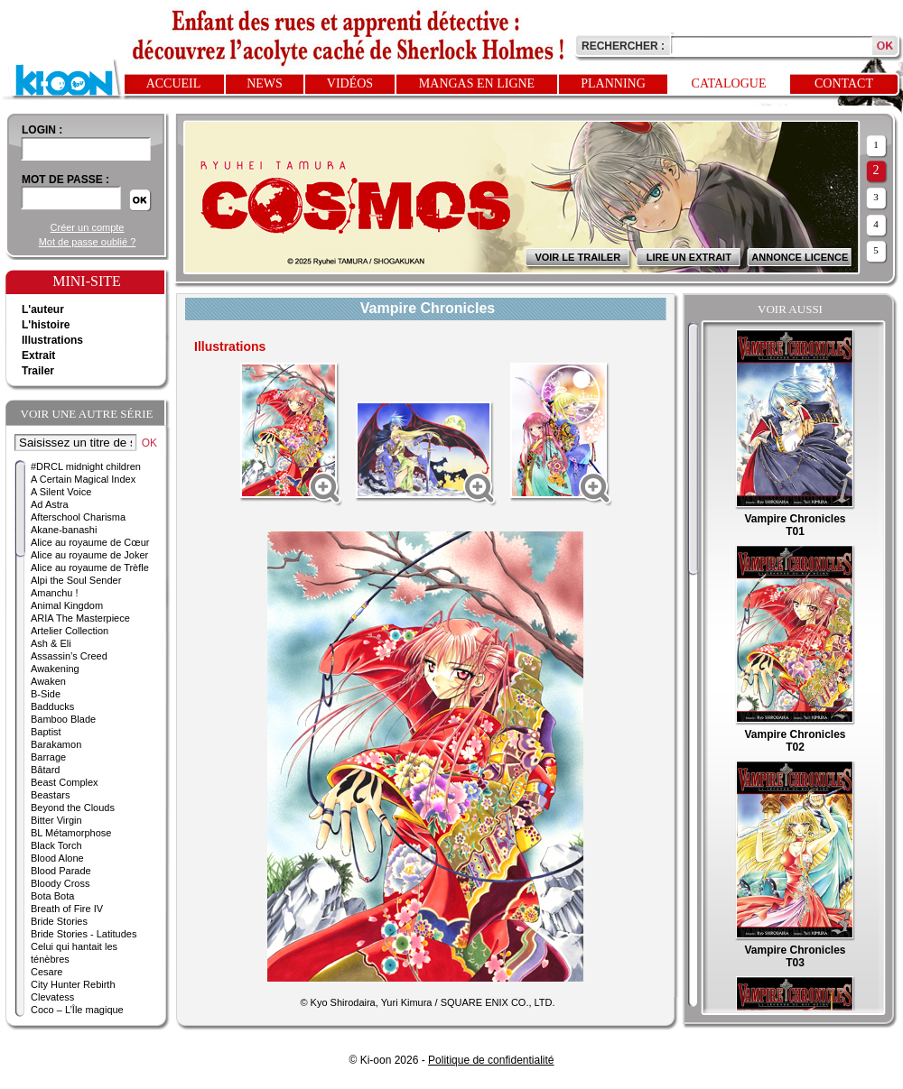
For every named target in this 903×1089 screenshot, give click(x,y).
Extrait (38, 355)
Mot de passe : (65, 179)
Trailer (38, 371)
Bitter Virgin (56, 820)
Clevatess (52, 997)
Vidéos (350, 83)
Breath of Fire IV (67, 908)
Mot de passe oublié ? (87, 241)
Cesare (46, 971)
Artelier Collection (69, 630)
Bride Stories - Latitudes (83, 933)
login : (42, 130)
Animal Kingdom (67, 605)
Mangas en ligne (477, 83)
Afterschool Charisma (78, 517)
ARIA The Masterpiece (80, 618)
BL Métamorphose (71, 832)
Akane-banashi (64, 529)
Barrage (48, 757)
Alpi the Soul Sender (76, 580)
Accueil (173, 83)
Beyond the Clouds (73, 807)
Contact (844, 83)
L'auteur (43, 309)
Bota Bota (52, 896)
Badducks (52, 706)
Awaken (48, 681)
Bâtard (45, 769)
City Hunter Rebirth (73, 984)
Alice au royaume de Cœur (90, 542)
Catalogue (729, 83)
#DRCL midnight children (86, 466)
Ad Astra (50, 504)
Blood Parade (61, 870)
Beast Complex (64, 782)
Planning (613, 83)
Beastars (50, 794)
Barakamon (56, 744)
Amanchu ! (55, 592)
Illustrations (52, 340)
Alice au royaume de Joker (89, 554)
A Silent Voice (61, 491)
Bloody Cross (60, 883)
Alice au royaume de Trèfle (90, 567)
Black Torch (56, 845)
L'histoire (46, 324)
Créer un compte (88, 227)
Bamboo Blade (63, 719)
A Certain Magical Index (83, 479)
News (265, 83)
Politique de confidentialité (491, 1060)
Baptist (46, 731)
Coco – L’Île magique (77, 1009)
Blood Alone (57, 858)
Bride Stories (59, 921)
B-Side (46, 693)
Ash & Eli (51, 643)
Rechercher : (623, 46)
